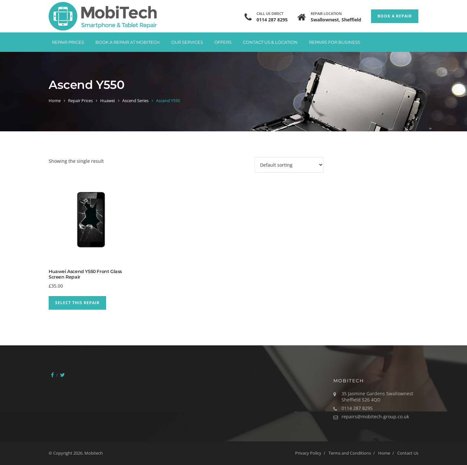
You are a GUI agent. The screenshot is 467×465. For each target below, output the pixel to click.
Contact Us (407, 453)
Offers (223, 42)
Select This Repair (77, 302)
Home (55, 100)
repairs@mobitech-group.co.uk (375, 416)
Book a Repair (394, 16)
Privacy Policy (308, 453)
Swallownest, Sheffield (336, 20)
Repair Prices (68, 42)
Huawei (107, 100)
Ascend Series (135, 100)
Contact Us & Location (270, 42)
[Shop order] (289, 165)
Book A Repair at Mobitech (127, 42)
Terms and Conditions (350, 453)
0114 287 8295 (272, 20)
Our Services (187, 42)
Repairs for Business (334, 42)
